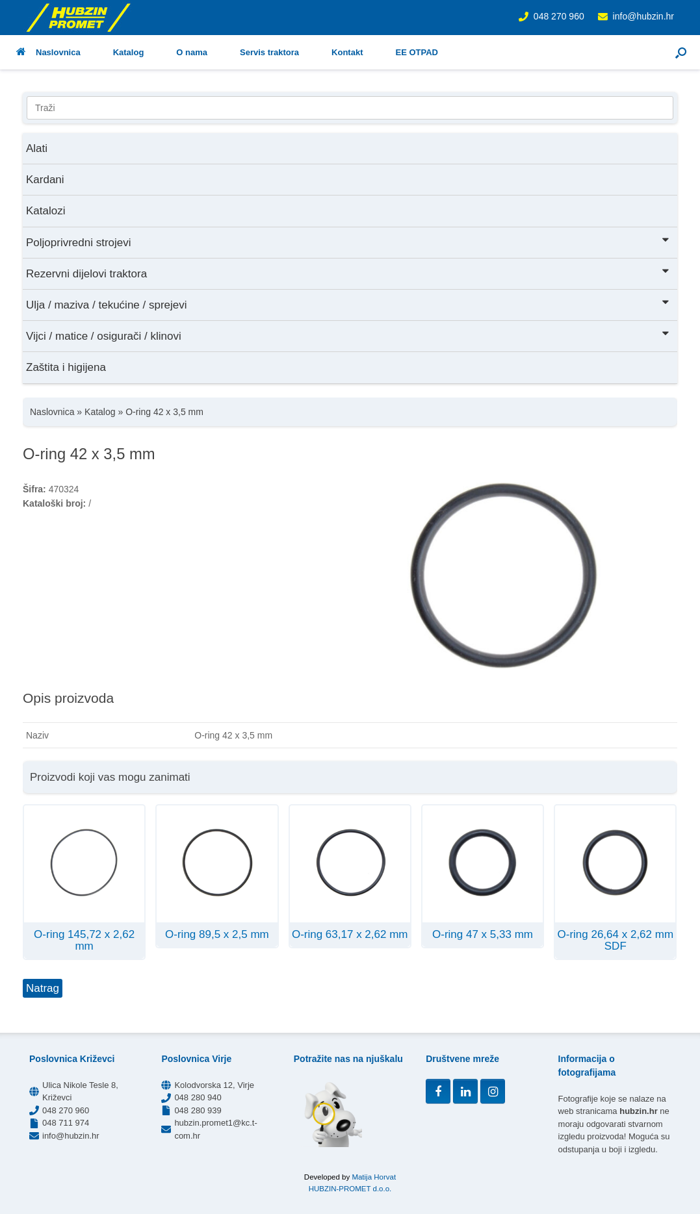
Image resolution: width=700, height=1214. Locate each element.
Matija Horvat (374, 1177)
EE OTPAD (416, 52)
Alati (36, 148)
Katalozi (45, 211)
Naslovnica (48, 52)
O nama (191, 52)
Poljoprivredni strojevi (348, 241)
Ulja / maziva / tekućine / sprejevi (348, 303)
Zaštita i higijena (66, 367)
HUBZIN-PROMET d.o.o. (350, 1189)
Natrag (42, 988)
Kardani (45, 179)
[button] (681, 52)
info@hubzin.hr (643, 16)
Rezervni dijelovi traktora (348, 272)
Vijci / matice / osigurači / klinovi (348, 334)
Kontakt (347, 52)
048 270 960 (559, 16)
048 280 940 (197, 1097)
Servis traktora (269, 52)
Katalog (128, 52)
